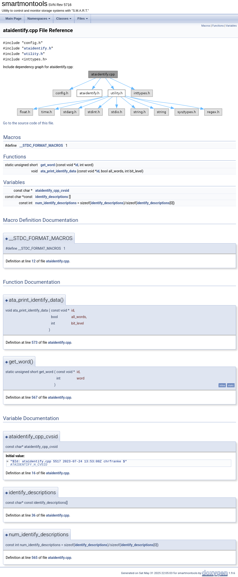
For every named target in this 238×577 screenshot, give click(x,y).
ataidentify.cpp (57, 261)
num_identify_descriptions (56, 203)
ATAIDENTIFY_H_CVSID (28, 464)
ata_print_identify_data (58, 171)
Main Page (13, 18)
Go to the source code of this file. (28, 123)
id (76, 165)
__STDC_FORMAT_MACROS (41, 145)
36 (34, 515)
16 (34, 473)
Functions (218, 25)
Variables (231, 25)
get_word (48, 165)
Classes (63, 18)
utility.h (33, 53)
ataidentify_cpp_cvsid (52, 190)
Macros (205, 25)
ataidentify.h (37, 48)
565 (35, 558)
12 (34, 261)
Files (82, 18)
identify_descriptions (51, 197)
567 (35, 397)
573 (35, 342)
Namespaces (38, 18)
